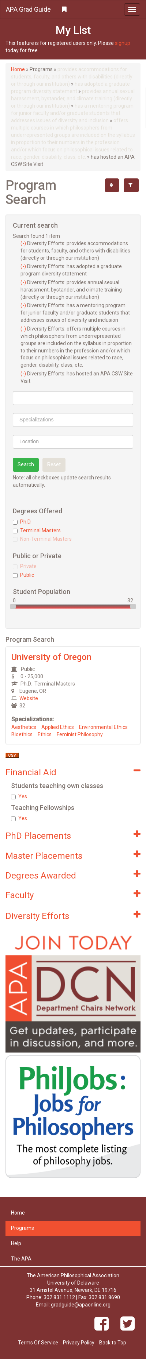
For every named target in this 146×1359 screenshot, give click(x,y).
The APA (21, 1259)
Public (23, 575)
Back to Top (112, 1343)
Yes (19, 796)
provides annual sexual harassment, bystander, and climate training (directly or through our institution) (73, 98)
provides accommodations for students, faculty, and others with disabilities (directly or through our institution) (71, 76)
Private (25, 566)
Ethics (45, 734)
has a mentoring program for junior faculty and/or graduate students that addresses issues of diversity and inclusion (72, 113)
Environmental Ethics (103, 727)
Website (28, 698)
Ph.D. (22, 522)
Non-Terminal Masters (42, 539)
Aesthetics (23, 727)
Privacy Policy (78, 1343)
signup (122, 43)
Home (18, 69)
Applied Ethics (57, 727)
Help (16, 1243)
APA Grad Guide (28, 9)
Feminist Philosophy (80, 734)
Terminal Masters (37, 530)
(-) (23, 243)
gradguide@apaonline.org (81, 1305)
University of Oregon (51, 657)
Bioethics (22, 734)
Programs (22, 1228)
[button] (73, 9)
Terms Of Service (38, 1343)
